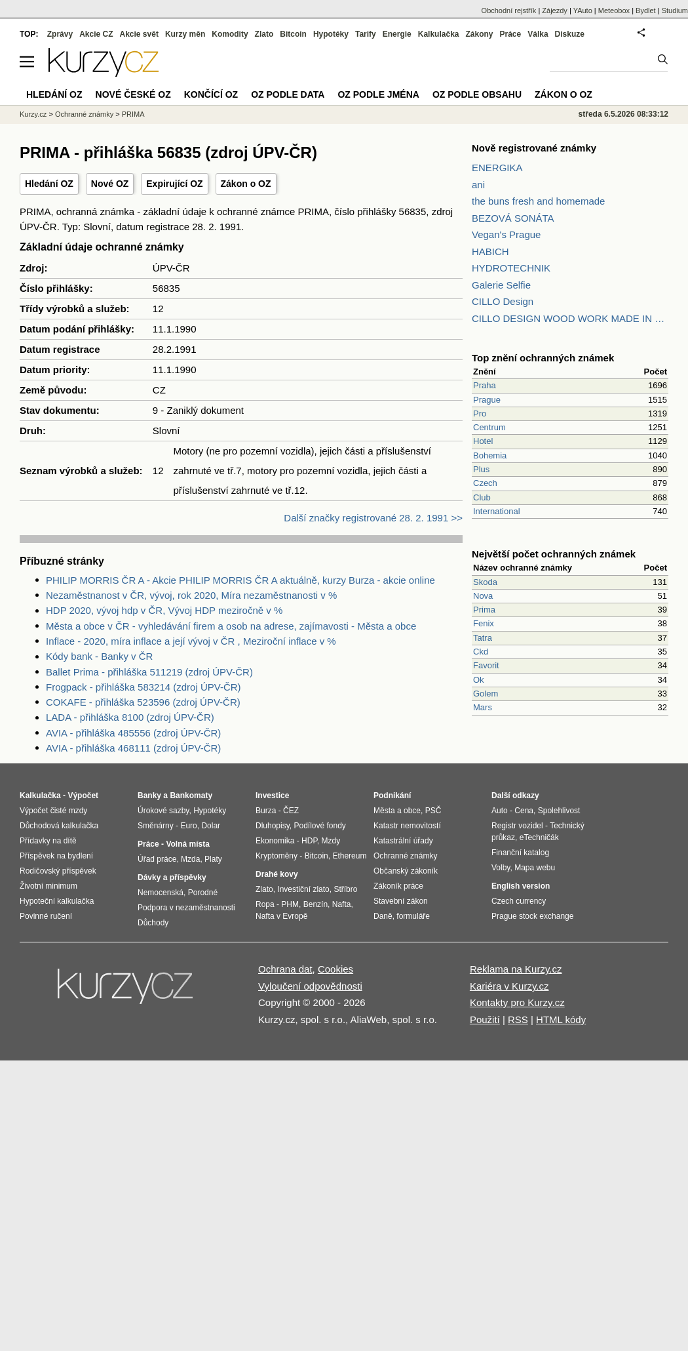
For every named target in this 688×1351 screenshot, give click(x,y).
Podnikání (392, 795)
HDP (309, 840)
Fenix (483, 623)
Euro (188, 825)
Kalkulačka (438, 34)
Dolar (210, 825)
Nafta (341, 904)
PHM (290, 904)
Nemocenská (160, 892)
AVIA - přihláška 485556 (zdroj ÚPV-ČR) (133, 732)
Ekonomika (275, 840)
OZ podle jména (378, 94)
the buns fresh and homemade (538, 201)
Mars (482, 707)
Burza (266, 810)
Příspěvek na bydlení (56, 855)
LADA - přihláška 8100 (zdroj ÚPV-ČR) (130, 717)
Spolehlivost (559, 810)
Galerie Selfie (501, 285)
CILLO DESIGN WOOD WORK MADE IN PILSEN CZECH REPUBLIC (570, 318)
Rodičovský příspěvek (58, 871)
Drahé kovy (277, 874)
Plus (481, 469)
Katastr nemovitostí (407, 825)
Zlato (264, 34)
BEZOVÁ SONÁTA (513, 218)
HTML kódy (561, 1019)
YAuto (582, 10)
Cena (523, 810)
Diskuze (569, 34)
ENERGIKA (497, 167)
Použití (485, 1019)
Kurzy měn (185, 34)
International (496, 511)
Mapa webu (534, 867)
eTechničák (539, 837)
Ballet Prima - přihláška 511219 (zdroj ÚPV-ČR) (149, 671)
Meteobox (614, 10)
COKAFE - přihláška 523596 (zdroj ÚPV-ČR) (143, 702)
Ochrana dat (285, 969)
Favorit (486, 665)
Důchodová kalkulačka (59, 825)
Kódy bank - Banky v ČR (99, 656)
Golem (485, 693)
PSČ (433, 810)
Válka (537, 34)
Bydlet (646, 10)
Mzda (190, 859)
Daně (382, 916)
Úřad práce (157, 859)
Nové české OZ (133, 94)
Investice (272, 795)
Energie (397, 34)
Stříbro (345, 889)
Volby (500, 867)
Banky (149, 795)
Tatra (482, 638)
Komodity (230, 34)
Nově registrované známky (534, 147)
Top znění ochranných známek (543, 357)
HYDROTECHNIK (511, 267)
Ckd (480, 651)
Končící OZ (211, 94)
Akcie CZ (96, 34)
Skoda (485, 582)
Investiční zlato (303, 889)
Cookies (335, 969)
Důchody (153, 922)
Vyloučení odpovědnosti (310, 986)
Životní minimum (48, 886)
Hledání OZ (49, 183)
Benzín (315, 904)
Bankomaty (191, 795)
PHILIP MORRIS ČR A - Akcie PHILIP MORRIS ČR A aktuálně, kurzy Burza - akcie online (240, 580)
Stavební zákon (400, 901)
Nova (483, 596)
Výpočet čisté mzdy (53, 810)
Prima (484, 610)
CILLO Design (502, 301)
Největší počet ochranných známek (554, 553)
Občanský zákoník (405, 871)
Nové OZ (110, 183)
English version (520, 886)
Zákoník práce (398, 886)
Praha (484, 385)
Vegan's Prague (506, 234)
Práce (511, 34)
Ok (478, 680)
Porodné (203, 892)
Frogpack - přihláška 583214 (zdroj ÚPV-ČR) (143, 687)
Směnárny (156, 825)
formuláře (413, 916)
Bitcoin (293, 34)
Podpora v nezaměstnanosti (186, 907)
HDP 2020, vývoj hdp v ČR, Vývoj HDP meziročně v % (164, 610)
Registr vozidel (517, 825)
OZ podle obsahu (477, 94)
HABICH (490, 251)
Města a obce (397, 810)
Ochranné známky (84, 114)
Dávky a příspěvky (172, 877)
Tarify (365, 34)
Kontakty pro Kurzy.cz (517, 1002)
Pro (479, 413)
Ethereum (349, 855)
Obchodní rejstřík (509, 10)
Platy (213, 859)
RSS (518, 1019)
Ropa (265, 904)
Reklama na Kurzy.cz (516, 969)
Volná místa (187, 844)
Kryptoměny (276, 855)
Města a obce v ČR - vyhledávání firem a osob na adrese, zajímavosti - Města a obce (231, 626)
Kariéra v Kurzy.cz (509, 986)
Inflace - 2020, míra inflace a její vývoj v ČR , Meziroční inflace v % (191, 641)
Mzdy (331, 840)
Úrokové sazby (163, 810)
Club (482, 497)
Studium (675, 10)
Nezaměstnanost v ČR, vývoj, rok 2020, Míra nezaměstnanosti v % (191, 595)
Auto (499, 810)
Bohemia (489, 455)
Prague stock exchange (532, 916)
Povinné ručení (46, 916)
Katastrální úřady (403, 840)
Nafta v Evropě (281, 916)
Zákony (479, 34)
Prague (487, 400)
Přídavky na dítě (48, 840)
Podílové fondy (319, 825)
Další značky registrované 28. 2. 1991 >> (373, 517)
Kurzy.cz (33, 114)
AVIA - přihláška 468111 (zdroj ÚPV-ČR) (133, 748)
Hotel (483, 441)
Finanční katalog (520, 852)
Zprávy (60, 34)
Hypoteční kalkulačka (57, 901)
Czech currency (518, 901)
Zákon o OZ (246, 183)
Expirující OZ (174, 183)
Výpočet (82, 795)
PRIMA (133, 114)
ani (478, 184)
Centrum (489, 427)
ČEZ (291, 810)
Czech (485, 483)
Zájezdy (554, 10)
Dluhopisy (273, 825)
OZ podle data (287, 94)
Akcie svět (139, 34)
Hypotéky (331, 34)
